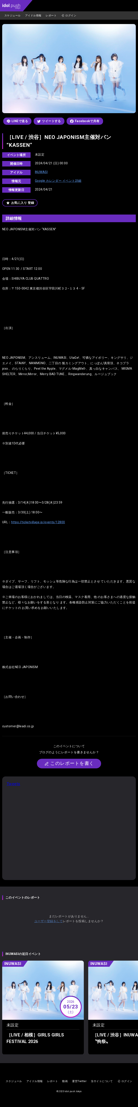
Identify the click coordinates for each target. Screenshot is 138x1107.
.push (11, 6)
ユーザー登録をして (48, 921)
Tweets (13, 783)
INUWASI (41, 172)
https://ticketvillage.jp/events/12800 (38, 522)
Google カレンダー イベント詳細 (58, 180)
